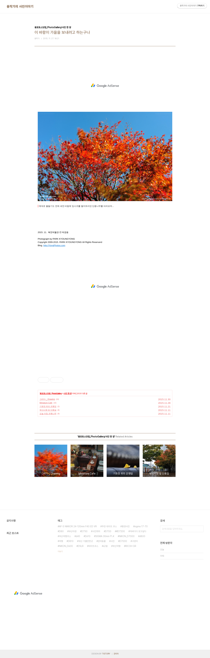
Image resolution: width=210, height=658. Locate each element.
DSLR (81, 546)
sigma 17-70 (141, 526)
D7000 (123, 541)
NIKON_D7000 (127, 536)
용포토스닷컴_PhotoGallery (51, 393)
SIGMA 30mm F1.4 (104, 536)
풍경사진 (126, 526)
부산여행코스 (65, 536)
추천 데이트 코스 (109, 526)
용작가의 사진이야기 (20, 7)
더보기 (60, 551)
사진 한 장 (67, 393)
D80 (61, 531)
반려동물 (102, 541)
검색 (200, 529)
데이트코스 (93, 546)
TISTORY (106, 654)
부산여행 (116, 546)
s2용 (105, 546)
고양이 (135, 541)
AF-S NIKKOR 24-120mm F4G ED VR (78, 526)
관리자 (116, 654)
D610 (87, 536)
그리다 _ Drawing (47, 399)
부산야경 (72, 531)
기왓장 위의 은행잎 (48, 406)
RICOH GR (130, 546)
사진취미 (96, 531)
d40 (78, 536)
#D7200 (120, 531)
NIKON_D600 (66, 546)
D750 (84, 531)
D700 (108, 531)
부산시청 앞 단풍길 (48, 410)
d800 (142, 536)
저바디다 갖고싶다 (138, 531)
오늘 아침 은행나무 (48, 413)
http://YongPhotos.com (54, 245)
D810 (71, 541)
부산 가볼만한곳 (85, 541)
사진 (113, 541)
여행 (61, 541)
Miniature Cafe (46, 403)
